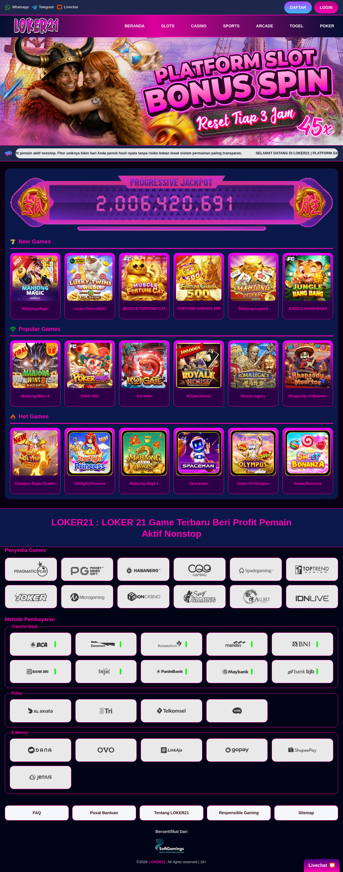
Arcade (260, 26)
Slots (164, 26)
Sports (227, 26)
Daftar (298, 7)
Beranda (131, 26)
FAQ (37, 812)
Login (326, 7)
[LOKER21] (36, 26)
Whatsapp (17, 7)
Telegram (42, 7)
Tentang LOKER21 (171, 812)
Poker (323, 26)
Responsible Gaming (239, 812)
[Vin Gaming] (171, 846)
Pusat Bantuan (104, 812)
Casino (194, 26)
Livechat (67, 7)
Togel (292, 26)
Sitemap (306, 812)
